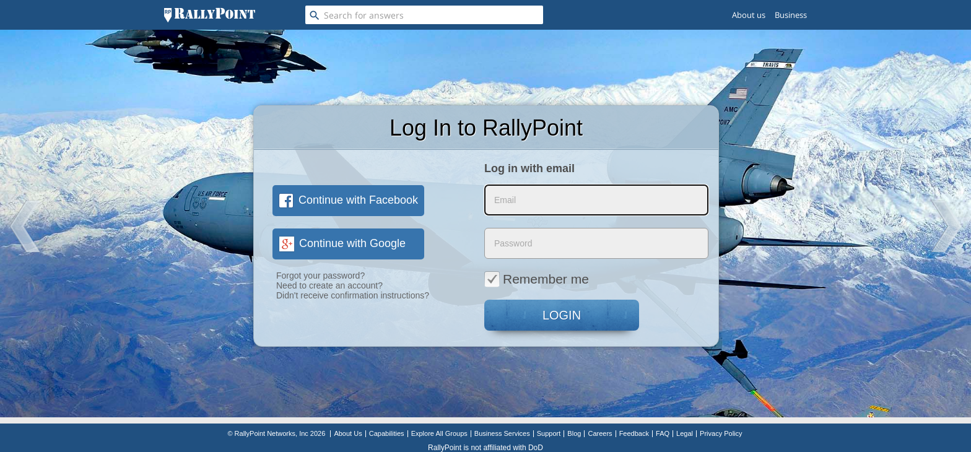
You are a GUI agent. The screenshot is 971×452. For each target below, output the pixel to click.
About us (748, 14)
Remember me (536, 278)
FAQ (662, 433)
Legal (684, 433)
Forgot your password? (320, 275)
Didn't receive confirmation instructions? (352, 295)
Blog (574, 433)
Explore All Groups (439, 433)
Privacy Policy (721, 433)
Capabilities (386, 433)
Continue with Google (342, 243)
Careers (600, 433)
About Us (348, 433)
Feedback (634, 433)
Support (549, 433)
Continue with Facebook (348, 200)
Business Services (502, 433)
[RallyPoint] (209, 14)
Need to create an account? (329, 285)
